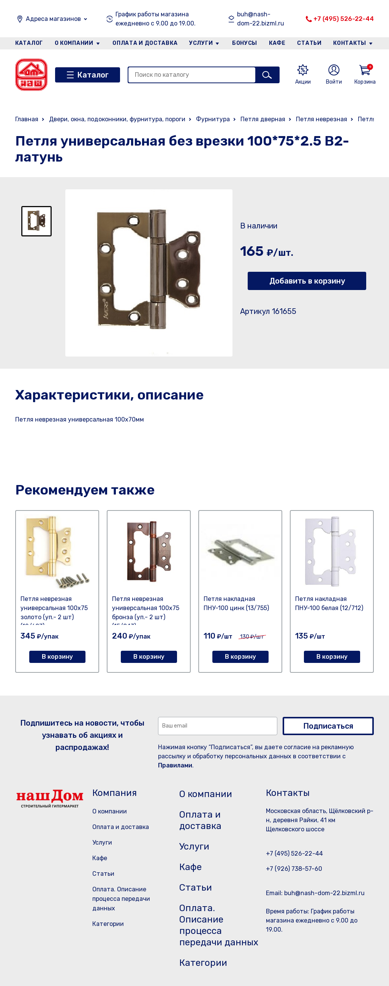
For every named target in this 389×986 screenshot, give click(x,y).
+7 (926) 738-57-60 (294, 868)
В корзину (57, 656)
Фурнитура (213, 119)
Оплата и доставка (144, 43)
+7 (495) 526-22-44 (343, 18)
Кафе (277, 43)
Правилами (175, 765)
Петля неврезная (321, 119)
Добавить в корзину (307, 280)
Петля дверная (262, 119)
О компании (74, 43)
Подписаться (328, 726)
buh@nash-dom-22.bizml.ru (260, 19)
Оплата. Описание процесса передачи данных (121, 899)
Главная (26, 119)
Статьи (309, 43)
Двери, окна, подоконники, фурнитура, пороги (117, 119)
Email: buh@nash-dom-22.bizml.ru (315, 893)
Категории (108, 923)
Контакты (349, 43)
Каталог (29, 43)
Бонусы (244, 43)
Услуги (201, 43)
